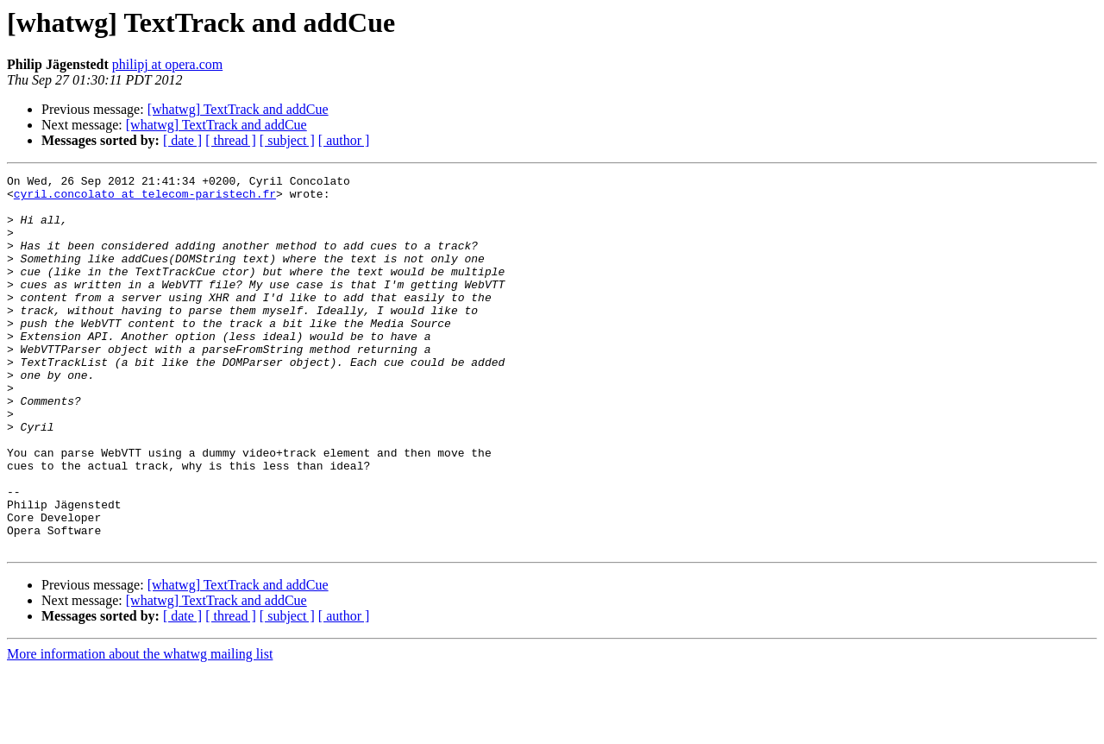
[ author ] (344, 140)
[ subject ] (287, 140)
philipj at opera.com (167, 64)
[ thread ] (230, 140)
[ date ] (182, 140)
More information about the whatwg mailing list (140, 729)
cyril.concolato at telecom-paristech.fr (145, 198)
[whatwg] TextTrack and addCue (238, 109)
